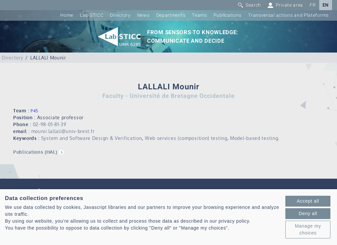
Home (66, 15)
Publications (228, 15)
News (143, 15)
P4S (34, 110)
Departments (171, 15)
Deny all (308, 213)
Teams (199, 15)
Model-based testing (254, 138)
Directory (120, 15)
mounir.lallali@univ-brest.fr (63, 131)
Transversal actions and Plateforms (288, 15)
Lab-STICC (91, 15)
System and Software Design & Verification (91, 138)
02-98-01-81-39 (49, 124)
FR (313, 5)
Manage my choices (308, 229)
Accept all (308, 201)
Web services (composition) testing (186, 138)
